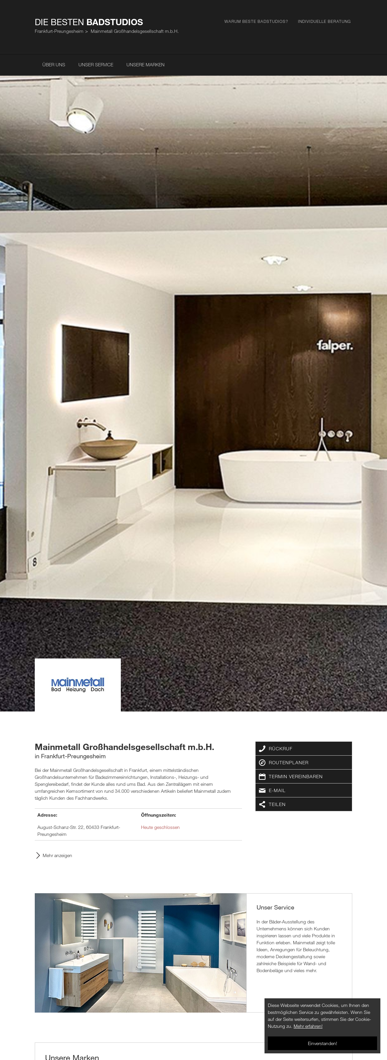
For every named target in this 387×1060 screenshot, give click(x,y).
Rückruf (281, 748)
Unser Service (95, 64)
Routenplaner (289, 762)
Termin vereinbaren (296, 776)
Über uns (53, 64)
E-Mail (277, 790)
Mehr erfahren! (308, 1026)
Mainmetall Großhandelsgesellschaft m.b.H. (135, 31)
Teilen (277, 804)
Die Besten (89, 22)
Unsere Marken (145, 64)
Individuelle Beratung (324, 21)
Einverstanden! (322, 1043)
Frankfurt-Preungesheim (59, 31)
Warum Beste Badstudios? (256, 21)
